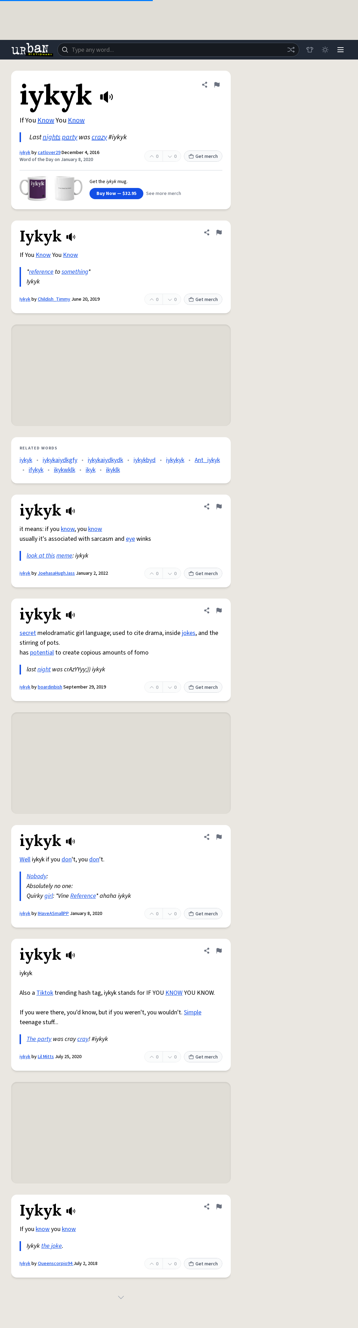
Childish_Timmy (54, 299)
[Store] (309, 49)
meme (64, 555)
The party (39, 1039)
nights (51, 137)
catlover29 (49, 152)
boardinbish (50, 687)
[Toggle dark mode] (325, 49)
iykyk (25, 152)
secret (28, 633)
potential (42, 652)
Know (45, 120)
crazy (99, 137)
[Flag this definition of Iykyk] (218, 232)
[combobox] (178, 50)
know (67, 529)
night (44, 669)
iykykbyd (145, 460)
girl (48, 896)
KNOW (173, 992)
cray (82, 1039)
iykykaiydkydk (105, 460)
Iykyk (25, 299)
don (67, 859)
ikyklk (113, 470)
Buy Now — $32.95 (116, 193)
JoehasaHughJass (56, 573)
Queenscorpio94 (55, 1263)
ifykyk (36, 470)
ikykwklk (64, 470)
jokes (188, 633)
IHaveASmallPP (53, 913)
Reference (83, 896)
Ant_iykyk (207, 460)
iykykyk (175, 460)
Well (25, 859)
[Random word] (291, 50)
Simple (192, 1012)
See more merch (163, 193)
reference (41, 271)
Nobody (36, 876)
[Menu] (340, 49)
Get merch (203, 156)
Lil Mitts (46, 1056)
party (69, 137)
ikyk (90, 470)
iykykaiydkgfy (60, 460)
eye (130, 538)
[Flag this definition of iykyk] (216, 84)
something (75, 271)
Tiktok (44, 992)
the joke (51, 1246)
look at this (41, 555)
